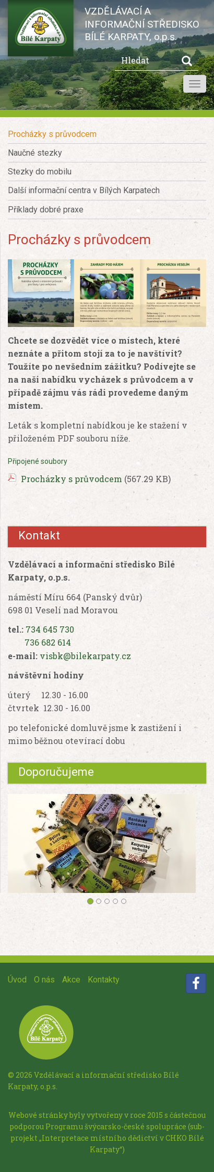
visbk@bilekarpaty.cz (85, 655)
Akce (71, 980)
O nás (44, 980)
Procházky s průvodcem (52, 134)
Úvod (17, 980)
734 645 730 (50, 629)
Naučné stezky (35, 153)
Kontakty (104, 980)
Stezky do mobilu (40, 172)
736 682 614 (48, 642)
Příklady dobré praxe (46, 210)
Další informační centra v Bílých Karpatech (84, 190)
